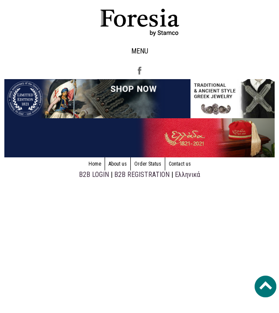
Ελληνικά (187, 174)
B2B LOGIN (94, 174)
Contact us (180, 164)
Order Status (147, 164)
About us (118, 164)
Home (94, 164)
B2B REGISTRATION (142, 174)
